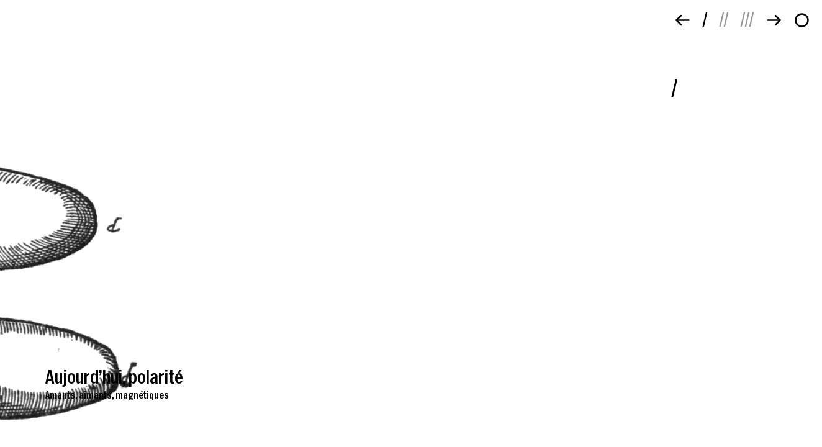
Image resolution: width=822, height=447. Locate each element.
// (724, 18)
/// (747, 18)
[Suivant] (774, 20)
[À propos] (802, 20)
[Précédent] (683, 20)
